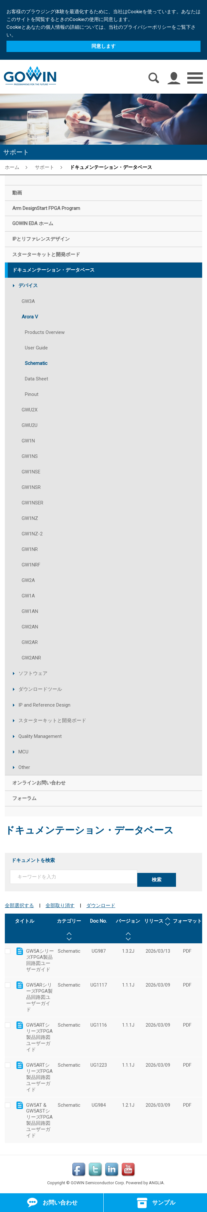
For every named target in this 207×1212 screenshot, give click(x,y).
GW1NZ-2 (32, 534)
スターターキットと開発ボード (52, 720)
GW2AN (30, 627)
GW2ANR (31, 658)
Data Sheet (36, 379)
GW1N (28, 441)
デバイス (28, 285)
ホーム (12, 167)
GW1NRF (31, 565)
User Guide (36, 348)
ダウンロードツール (40, 689)
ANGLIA (156, 1182)
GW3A (28, 301)
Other (24, 767)
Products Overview (45, 332)
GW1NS (30, 456)
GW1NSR (31, 487)
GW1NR (30, 549)
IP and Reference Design (44, 705)
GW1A (28, 596)
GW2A (28, 580)
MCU (23, 752)
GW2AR (30, 642)
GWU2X (29, 410)
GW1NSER (32, 503)
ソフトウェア (32, 673)
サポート (44, 167)
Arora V (30, 317)
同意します (103, 46)
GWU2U (29, 425)
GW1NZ (30, 518)
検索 (156, 880)
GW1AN (30, 611)
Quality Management (40, 736)
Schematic (36, 363)
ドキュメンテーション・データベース (111, 167)
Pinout (31, 394)
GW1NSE (31, 472)
